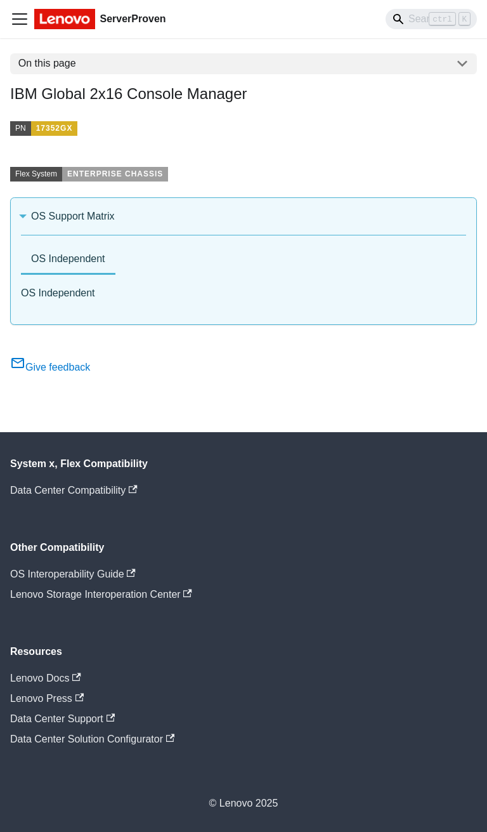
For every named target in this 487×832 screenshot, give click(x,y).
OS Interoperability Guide (73, 574)
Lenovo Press (47, 698)
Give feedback (50, 367)
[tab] (68, 260)
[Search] (431, 19)
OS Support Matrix (73, 216)
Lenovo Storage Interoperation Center (101, 594)
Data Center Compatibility (74, 490)
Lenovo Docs (45, 678)
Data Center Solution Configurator (92, 739)
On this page (47, 63)
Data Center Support (62, 718)
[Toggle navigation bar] (19, 19)
